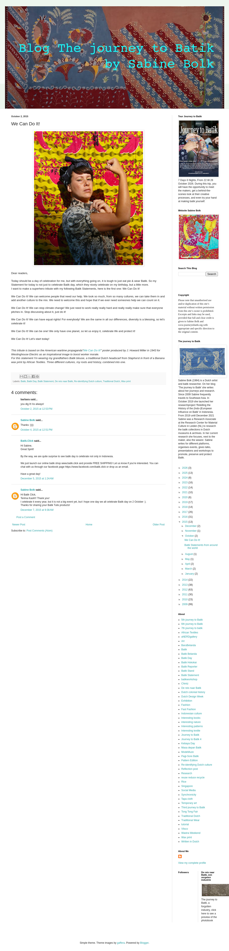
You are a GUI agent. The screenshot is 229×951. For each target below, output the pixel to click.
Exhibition (186, 700)
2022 (185, 487)
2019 (185, 502)
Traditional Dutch (111, 381)
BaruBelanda (188, 645)
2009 (185, 604)
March (189, 568)
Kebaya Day (188, 743)
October (190, 535)
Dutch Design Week (192, 696)
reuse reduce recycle (193, 777)
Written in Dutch (190, 841)
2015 (185, 521)
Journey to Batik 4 (191, 739)
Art (183, 641)
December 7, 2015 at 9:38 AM (37, 509)
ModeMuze (187, 752)
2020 (185, 497)
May (187, 559)
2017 (185, 512)
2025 (185, 472)
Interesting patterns (192, 726)
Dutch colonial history (193, 692)
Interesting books (190, 717)
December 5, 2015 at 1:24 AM (37, 478)
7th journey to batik (191, 628)
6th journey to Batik (192, 623)
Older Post (159, 524)
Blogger (144, 942)
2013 (185, 584)
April (188, 563)
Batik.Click (27, 440)
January (190, 573)
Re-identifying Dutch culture (88, 381)
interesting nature (191, 722)
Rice (183, 781)
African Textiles (189, 632)
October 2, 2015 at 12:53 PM (36, 408)
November (191, 530)
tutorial (185, 824)
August (189, 554)
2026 (185, 467)
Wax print (125, 381)
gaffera (121, 942)
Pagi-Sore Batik (190, 756)
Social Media (188, 790)
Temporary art (189, 803)
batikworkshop (189, 679)
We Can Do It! (92, 350)
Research (186, 773)
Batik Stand (187, 670)
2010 (185, 599)
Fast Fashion (188, 709)
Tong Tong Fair (189, 811)
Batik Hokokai (189, 662)
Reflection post (189, 768)
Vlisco (184, 828)
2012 (185, 589)
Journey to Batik (190, 734)
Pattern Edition (189, 760)
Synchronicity (188, 794)
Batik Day (31, 381)
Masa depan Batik (191, 747)
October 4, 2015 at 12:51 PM (36, 429)
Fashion (185, 704)
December (191, 526)
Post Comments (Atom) (40, 530)
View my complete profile (192, 862)
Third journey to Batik (193, 807)
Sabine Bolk (28, 420)
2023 (185, 482)
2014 (185, 579)
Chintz (185, 683)
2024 (185, 477)
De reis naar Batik (64, 381)
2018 (185, 507)
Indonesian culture (191, 713)
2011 (185, 594)
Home (89, 524)
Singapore (187, 786)
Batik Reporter (189, 666)
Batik (23, 381)
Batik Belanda (189, 653)
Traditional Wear (190, 820)
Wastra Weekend (190, 833)
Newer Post (18, 524)
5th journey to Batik (192, 619)
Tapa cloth (187, 798)
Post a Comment (25, 517)
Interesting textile (190, 730)
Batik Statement (46, 381)
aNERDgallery (189, 636)
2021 (185, 492)
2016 (185, 516)
